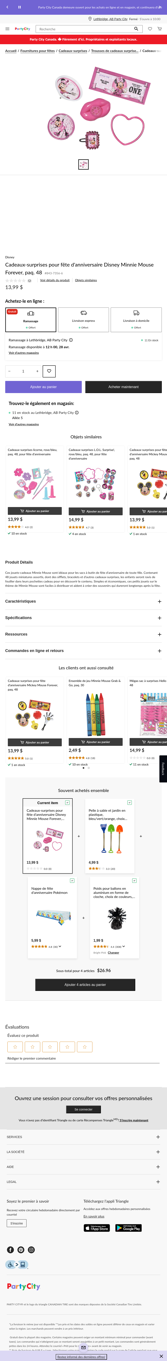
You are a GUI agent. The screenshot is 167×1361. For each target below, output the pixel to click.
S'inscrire (16, 1223)
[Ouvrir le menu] (7, 29)
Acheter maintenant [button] (124, 387)
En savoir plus (94, 1216)
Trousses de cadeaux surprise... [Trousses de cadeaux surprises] (115, 51)
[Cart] (159, 29)
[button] (136, 29)
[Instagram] (31, 1249)
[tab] (31, 320)
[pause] (19, 7)
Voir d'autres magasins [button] (24, 352)
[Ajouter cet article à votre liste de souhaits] (49, 371)
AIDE (83, 1167)
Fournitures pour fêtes (37, 51)
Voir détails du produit (55, 280)
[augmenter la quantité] (9, 371)
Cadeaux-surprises (73, 51)
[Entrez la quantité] (23, 371)
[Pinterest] (20, 1249)
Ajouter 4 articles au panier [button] (85, 985)
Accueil (11, 51)
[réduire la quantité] (37, 371)
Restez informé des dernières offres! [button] (81, 1357)
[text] (35, 527)
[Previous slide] (7, 7)
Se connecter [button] (84, 1109)
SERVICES (83, 1137)
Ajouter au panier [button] (43, 387)
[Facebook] (10, 1249)
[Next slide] (159, 7)
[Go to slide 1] (83, 164)
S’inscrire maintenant (133, 1120)
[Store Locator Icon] (90, 19)
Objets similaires (86, 280)
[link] (20, 280)
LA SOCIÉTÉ (83, 1152)
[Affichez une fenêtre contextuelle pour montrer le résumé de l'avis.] (59, 946)
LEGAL (83, 1182)
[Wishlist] (150, 29)
